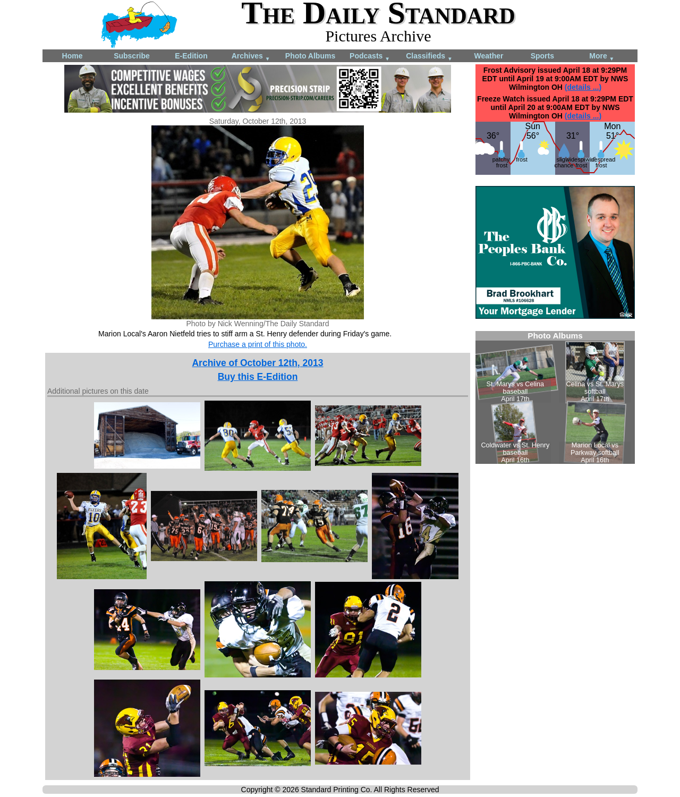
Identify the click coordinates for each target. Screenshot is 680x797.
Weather (489, 56)
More (601, 57)
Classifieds (429, 57)
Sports (542, 56)
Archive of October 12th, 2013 (257, 363)
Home (72, 56)
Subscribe (132, 56)
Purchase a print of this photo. (257, 344)
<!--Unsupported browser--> (555, 397)
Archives (251, 57)
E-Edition (191, 56)
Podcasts (370, 57)
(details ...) (583, 87)
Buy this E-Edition (258, 376)
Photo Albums (310, 56)
